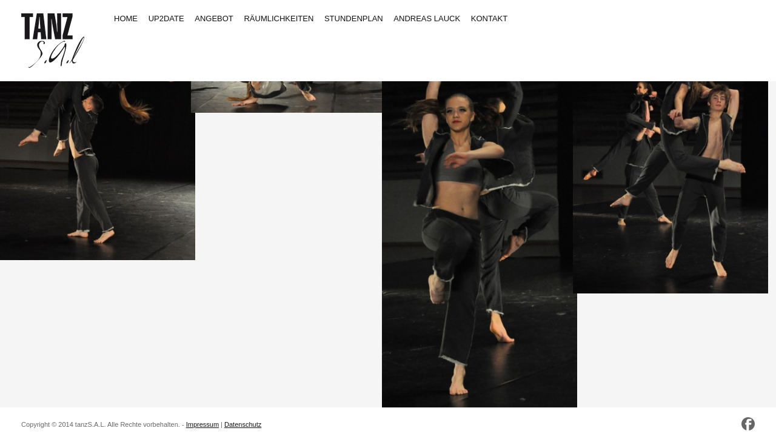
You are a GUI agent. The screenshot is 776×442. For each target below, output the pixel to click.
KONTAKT (489, 18)
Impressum (202, 424)
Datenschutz (242, 424)
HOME (126, 18)
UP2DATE (166, 18)
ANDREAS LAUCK (426, 18)
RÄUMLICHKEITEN (278, 18)
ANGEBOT (214, 18)
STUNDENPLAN (353, 18)
